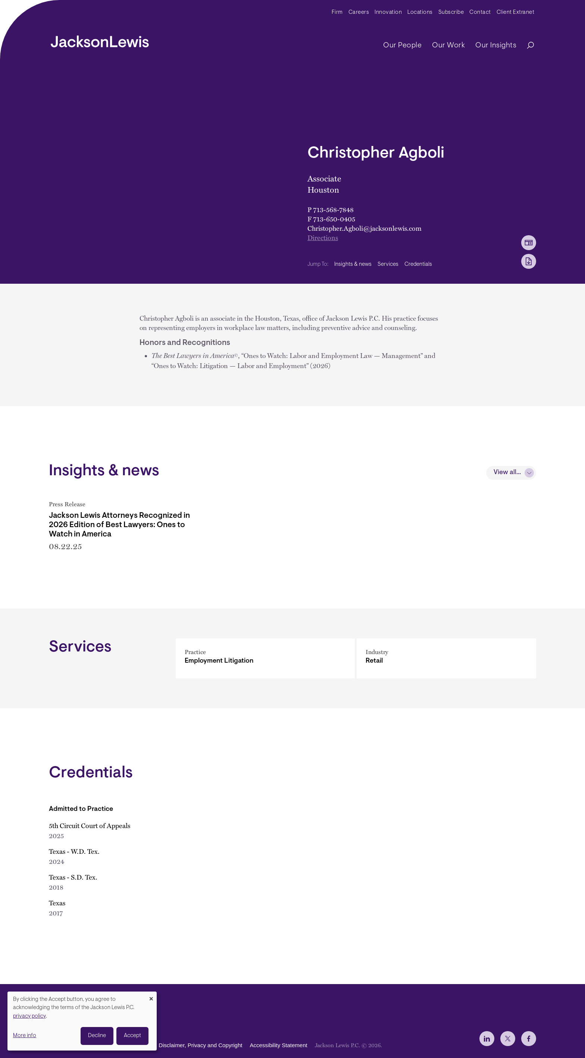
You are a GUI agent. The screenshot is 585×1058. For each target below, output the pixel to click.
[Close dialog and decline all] (151, 996)
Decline (97, 1036)
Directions (322, 237)
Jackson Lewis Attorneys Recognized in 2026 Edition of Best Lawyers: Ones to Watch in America (119, 525)
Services (388, 264)
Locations (420, 12)
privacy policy (29, 1016)
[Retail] (446, 669)
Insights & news (353, 264)
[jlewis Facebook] (528, 1038)
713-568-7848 (333, 209)
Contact (480, 12)
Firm (337, 12)
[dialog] (82, 1021)
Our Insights (495, 45)
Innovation (388, 12)
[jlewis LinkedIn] (486, 1038)
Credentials (418, 264)
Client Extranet (516, 12)
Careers (358, 12)
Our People (402, 45)
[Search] (526, 46)
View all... (507, 472)
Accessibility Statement (278, 1045)
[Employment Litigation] (265, 669)
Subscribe (451, 12)
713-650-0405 (334, 219)
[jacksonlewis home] (100, 39)
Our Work (448, 45)
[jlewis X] (507, 1038)
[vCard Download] (528, 242)
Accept (132, 1036)
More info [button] (24, 1036)
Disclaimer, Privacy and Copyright (200, 1045)
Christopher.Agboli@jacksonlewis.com (364, 228)
